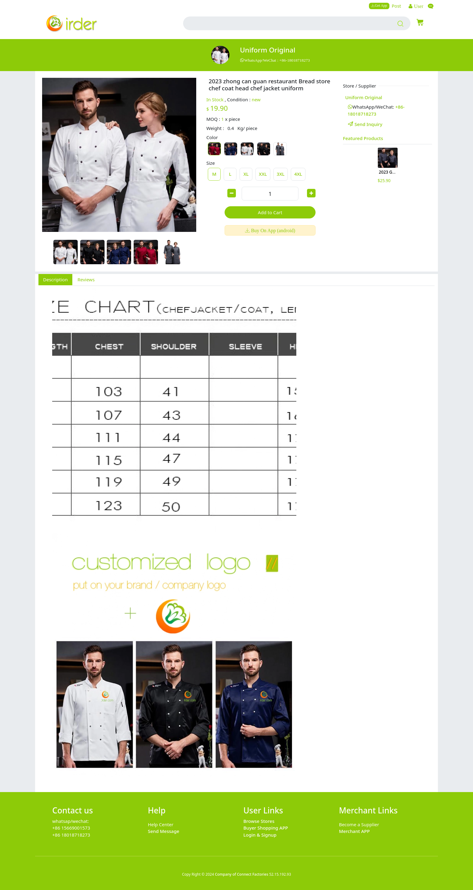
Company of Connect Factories (241, 874)
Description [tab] (55, 279)
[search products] (400, 23)
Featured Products (363, 138)
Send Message (163, 831)
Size (210, 163)
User (418, 6)
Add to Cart (270, 212)
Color (212, 137)
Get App (381, 5)
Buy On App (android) (272, 230)
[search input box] (283, 23)
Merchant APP (354, 831)
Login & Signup (260, 835)
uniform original (267, 50)
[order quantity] (270, 193)
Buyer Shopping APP (266, 828)
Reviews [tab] (86, 279)
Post (396, 6)
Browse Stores (259, 821)
